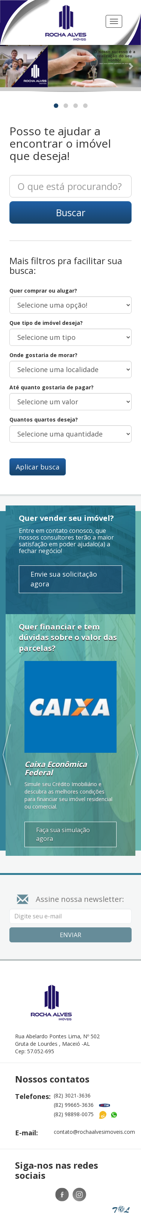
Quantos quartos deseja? (43, 408)
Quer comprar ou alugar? (43, 279)
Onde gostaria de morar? (43, 344)
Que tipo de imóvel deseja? (46, 311)
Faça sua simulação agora (63, 823)
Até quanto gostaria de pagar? (51, 376)
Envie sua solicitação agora (63, 568)
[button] (10, 55)
